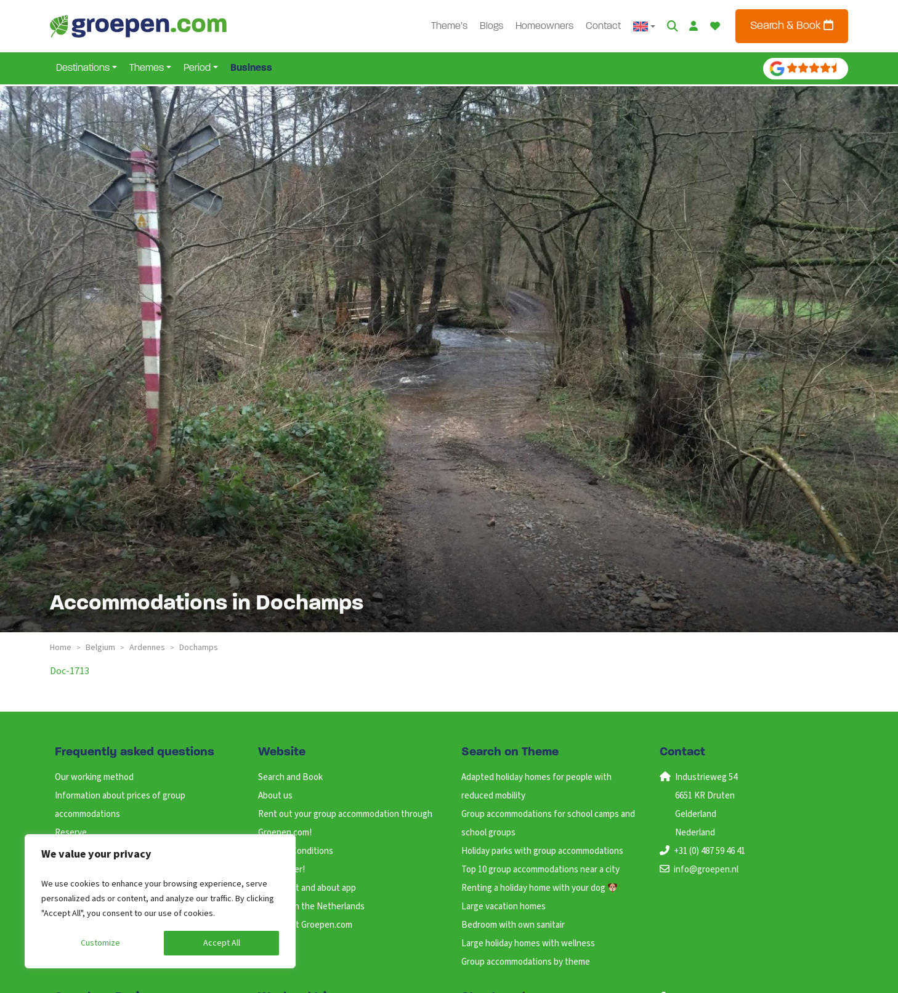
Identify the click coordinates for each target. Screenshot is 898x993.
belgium (100, 647)
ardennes (147, 647)
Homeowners (544, 26)
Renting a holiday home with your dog (539, 888)
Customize (100, 943)
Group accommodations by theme (525, 961)
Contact (603, 26)
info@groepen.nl (706, 869)
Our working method (94, 777)
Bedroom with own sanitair (513, 925)
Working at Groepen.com (305, 925)
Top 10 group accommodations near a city (540, 869)
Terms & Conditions (295, 851)
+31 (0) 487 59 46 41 (709, 851)
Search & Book (791, 25)
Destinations (83, 68)
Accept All (221, 943)
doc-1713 (69, 671)
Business (251, 68)
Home (60, 647)
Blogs (491, 26)
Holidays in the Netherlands (311, 906)
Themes (146, 68)
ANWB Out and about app (307, 888)
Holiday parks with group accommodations (542, 851)
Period (197, 68)
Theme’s (449, 26)
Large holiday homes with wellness (528, 943)
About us (275, 795)
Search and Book (290, 777)
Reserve (71, 832)
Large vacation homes (503, 906)
